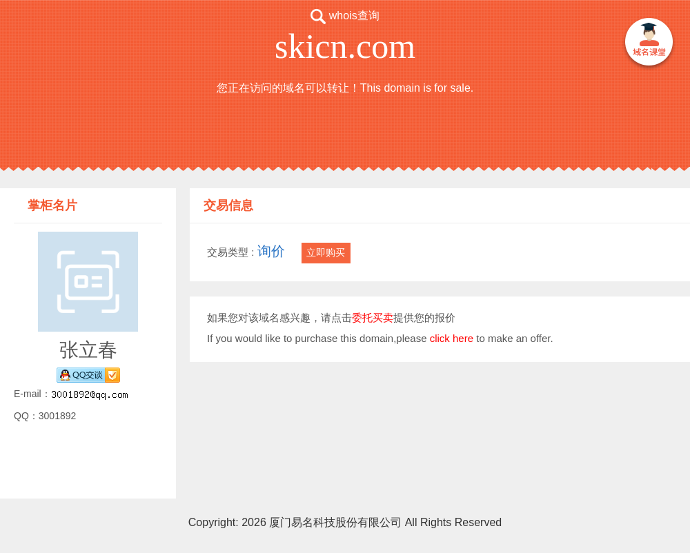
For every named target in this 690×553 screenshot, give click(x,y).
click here (451, 338)
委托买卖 (372, 317)
